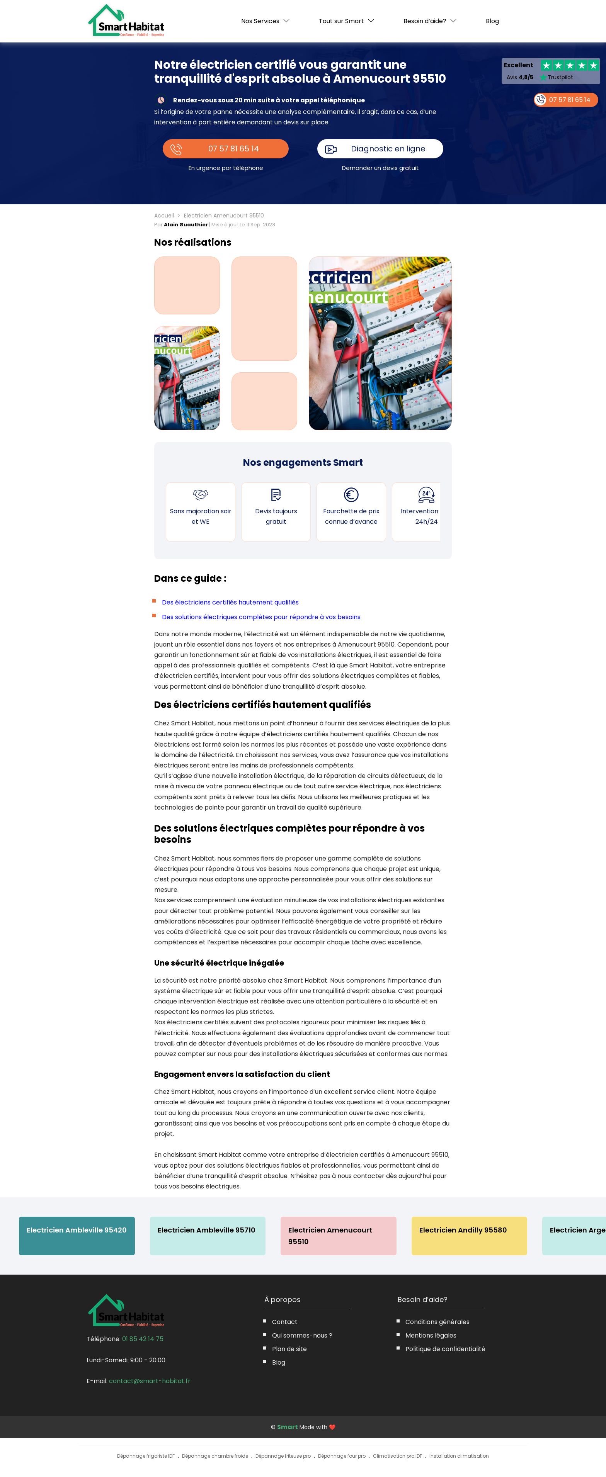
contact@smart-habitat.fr (150, 1381)
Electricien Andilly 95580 (465, 1230)
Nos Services (260, 21)
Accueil (164, 215)
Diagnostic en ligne (388, 148)
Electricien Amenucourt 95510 (332, 1235)
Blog (492, 21)
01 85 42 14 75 (142, 1338)
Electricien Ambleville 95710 (207, 1230)
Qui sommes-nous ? (302, 1335)
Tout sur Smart (341, 21)
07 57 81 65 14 (234, 148)
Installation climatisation (459, 1456)
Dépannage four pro (342, 1456)
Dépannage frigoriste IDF (146, 1456)
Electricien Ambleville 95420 (77, 1230)
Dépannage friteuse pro (283, 1456)
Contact (285, 1321)
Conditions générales (437, 1321)
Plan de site (289, 1349)
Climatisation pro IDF (397, 1456)
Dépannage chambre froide (215, 1456)
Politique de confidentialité (445, 1349)
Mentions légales (430, 1335)
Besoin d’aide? (424, 21)
